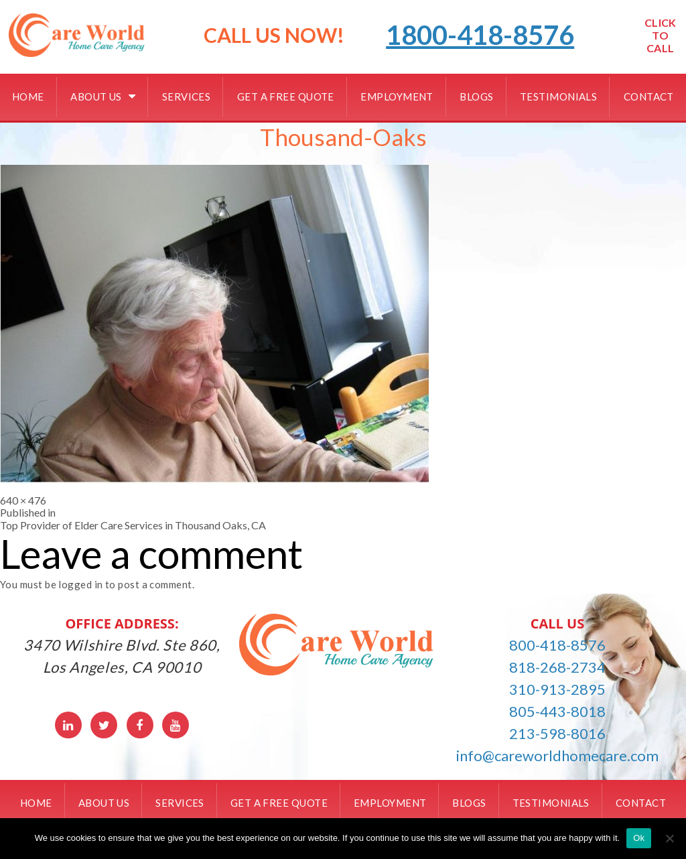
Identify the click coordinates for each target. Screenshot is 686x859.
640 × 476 (23, 500)
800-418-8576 (557, 645)
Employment (396, 96)
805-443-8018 (557, 711)
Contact (649, 96)
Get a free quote (285, 96)
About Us (96, 96)
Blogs (476, 96)
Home (28, 96)
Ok (638, 838)
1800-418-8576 (480, 34)
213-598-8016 (557, 733)
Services (186, 96)
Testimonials (558, 96)
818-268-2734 (557, 667)
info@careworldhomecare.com (557, 755)
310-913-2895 (557, 689)
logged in (80, 584)
